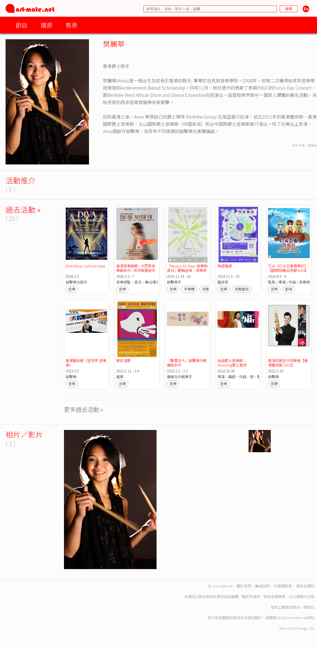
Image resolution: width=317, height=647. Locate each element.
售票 (71, 25)
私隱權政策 (283, 586)
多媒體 (189, 289)
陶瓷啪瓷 (224, 266)
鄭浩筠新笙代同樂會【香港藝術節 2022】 (288, 363)
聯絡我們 (262, 586)
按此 (310, 607)
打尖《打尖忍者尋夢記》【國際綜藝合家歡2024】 (288, 268)
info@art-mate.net (291, 617)
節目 (21, 25)
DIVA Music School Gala (86, 266)
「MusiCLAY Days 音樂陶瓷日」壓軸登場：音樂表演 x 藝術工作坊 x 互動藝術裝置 (187, 272)
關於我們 (244, 586)
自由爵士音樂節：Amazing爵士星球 (232, 363)
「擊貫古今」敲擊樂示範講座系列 (187, 363)
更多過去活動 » (83, 409)
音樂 (71, 289)
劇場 (288, 289)
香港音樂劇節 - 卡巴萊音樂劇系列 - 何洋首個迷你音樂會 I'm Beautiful (135, 270)
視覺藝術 (241, 289)
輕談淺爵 (123, 360)
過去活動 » (23, 209)
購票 (46, 25)
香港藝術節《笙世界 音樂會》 (86, 363)
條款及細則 (305, 586)
